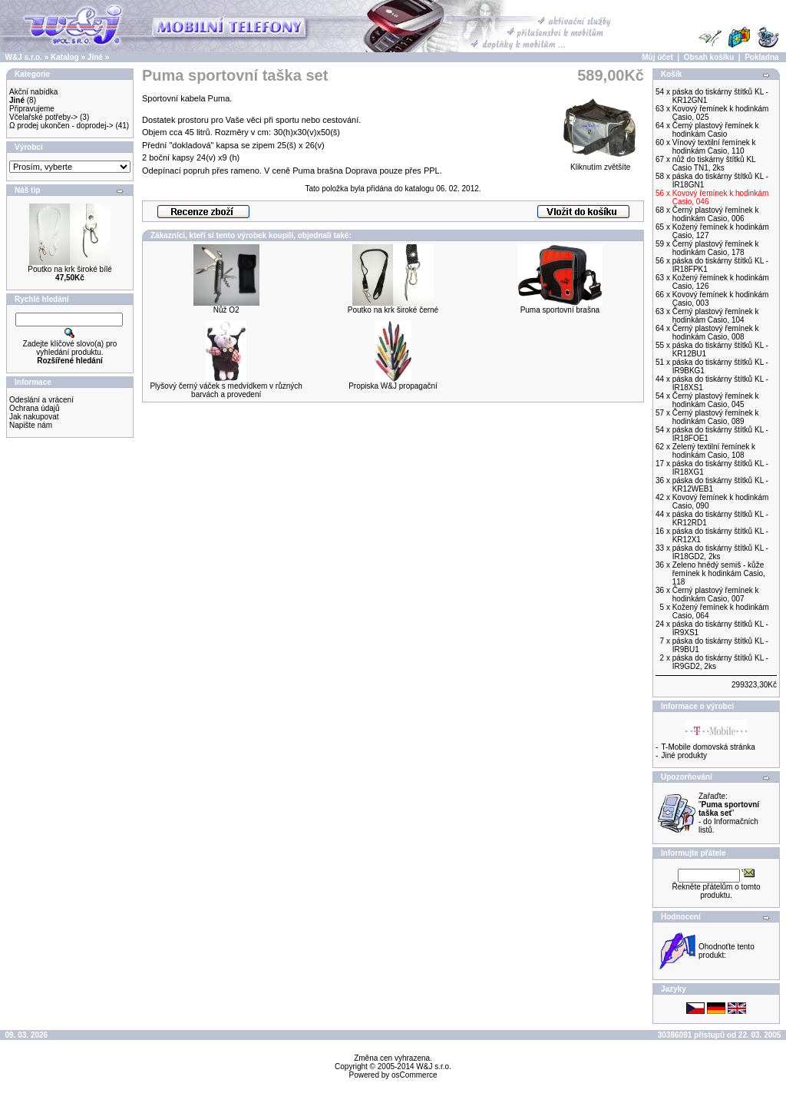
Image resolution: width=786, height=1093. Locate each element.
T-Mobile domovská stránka (708, 747)
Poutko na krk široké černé (393, 310)
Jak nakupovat (34, 416)
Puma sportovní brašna (559, 310)
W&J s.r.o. (23, 57)
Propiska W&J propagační (393, 386)
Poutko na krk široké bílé (70, 269)
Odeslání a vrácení (41, 400)
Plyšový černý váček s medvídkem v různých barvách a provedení (226, 390)
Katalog (65, 57)
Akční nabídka (33, 92)
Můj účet (657, 57)
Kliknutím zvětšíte (600, 163)
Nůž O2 (226, 310)
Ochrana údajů (34, 408)
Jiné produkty (684, 755)
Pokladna (761, 57)
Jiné (95, 57)
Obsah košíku (709, 57)
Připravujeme (31, 108)
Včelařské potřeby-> (43, 117)
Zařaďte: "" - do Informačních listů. (728, 813)
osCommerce (414, 1075)
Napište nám (30, 425)
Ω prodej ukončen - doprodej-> (61, 125)
